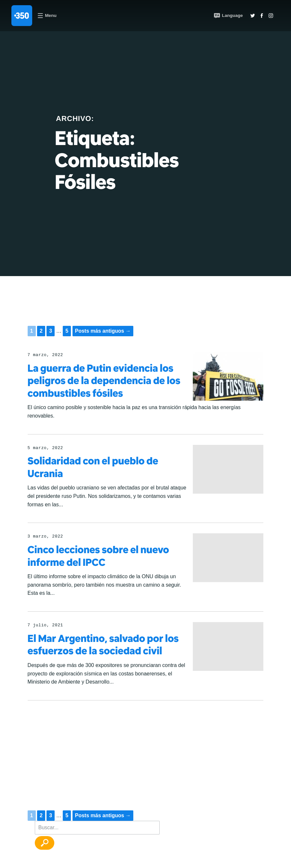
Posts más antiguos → (103, 331)
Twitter (252, 15)
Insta (270, 15)
